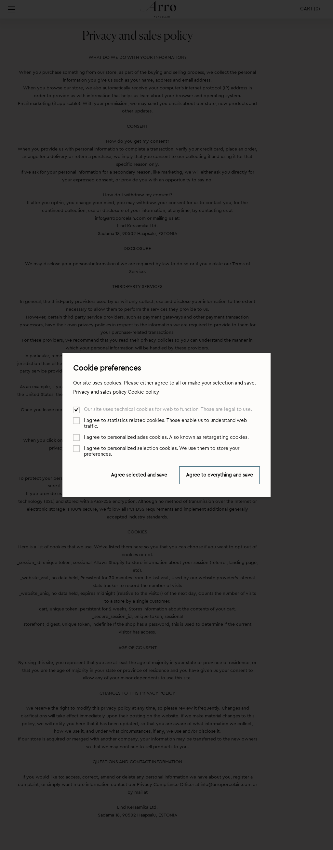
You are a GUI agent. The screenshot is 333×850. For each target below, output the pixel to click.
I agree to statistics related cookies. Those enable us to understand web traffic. (165, 423)
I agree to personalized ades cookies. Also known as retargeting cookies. (166, 437)
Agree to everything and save (219, 475)
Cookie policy (143, 392)
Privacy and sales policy (100, 392)
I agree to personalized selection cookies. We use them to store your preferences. (161, 451)
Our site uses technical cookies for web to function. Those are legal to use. (168, 409)
